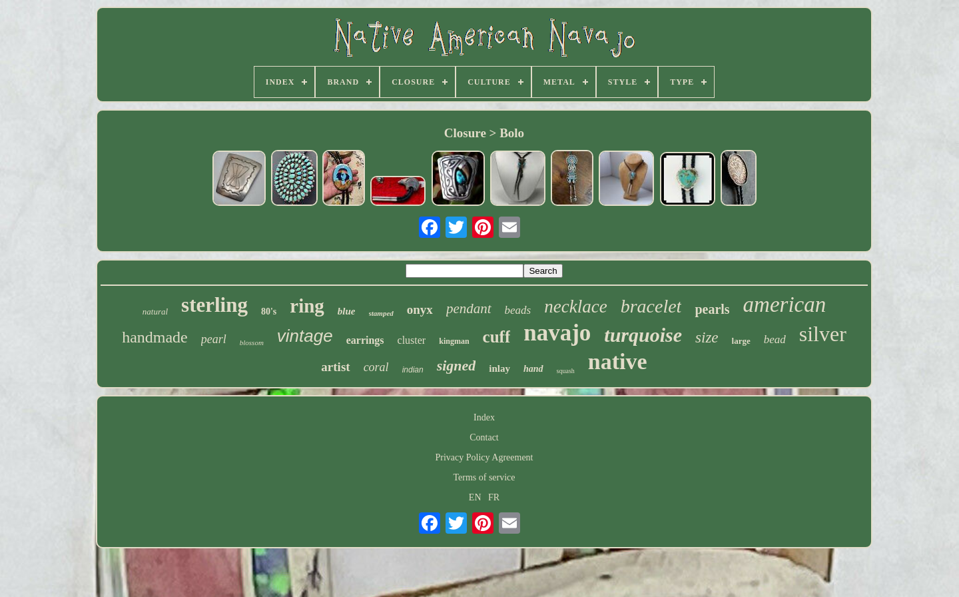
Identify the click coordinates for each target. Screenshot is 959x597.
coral (376, 367)
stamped (381, 313)
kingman (454, 341)
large (741, 341)
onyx (420, 309)
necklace (575, 306)
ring (307, 305)
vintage (305, 336)
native (617, 361)
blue (347, 311)
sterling (214, 304)
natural (155, 311)
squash (566, 370)
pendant (468, 308)
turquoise (643, 335)
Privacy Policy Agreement (484, 457)
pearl (213, 339)
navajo (557, 333)
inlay (499, 368)
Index (484, 417)
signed (456, 365)
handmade (155, 337)
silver (822, 334)
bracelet (651, 306)
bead (775, 339)
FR (493, 497)
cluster (412, 340)
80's (268, 311)
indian (413, 369)
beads (518, 310)
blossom (252, 342)
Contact (484, 437)
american (784, 304)
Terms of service (484, 477)
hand (533, 369)
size (707, 337)
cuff (497, 337)
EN (475, 497)
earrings (365, 340)
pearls (712, 309)
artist (335, 367)
